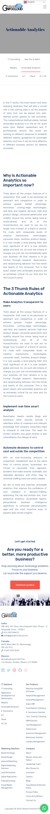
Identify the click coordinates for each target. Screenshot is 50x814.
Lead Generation (8, 772)
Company (30, 748)
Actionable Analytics (30, 68)
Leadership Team (33, 764)
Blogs (28, 781)
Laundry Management (35, 742)
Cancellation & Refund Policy (35, 786)
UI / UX (42, 76)
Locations (30, 772)
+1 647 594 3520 (11, 650)
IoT (23, 76)
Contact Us (31, 800)
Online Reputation (9, 777)
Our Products (32, 684)
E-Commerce (12, 76)
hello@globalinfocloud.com (16, 635)
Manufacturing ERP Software (34, 690)
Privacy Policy (32, 792)
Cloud (32, 76)
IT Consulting (14, 59)
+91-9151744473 (11, 632)
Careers (29, 777)
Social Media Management (7, 786)
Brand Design (6, 757)
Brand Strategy (8, 753)
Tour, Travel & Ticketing (36, 716)
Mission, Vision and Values (34, 758)
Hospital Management (35, 696)
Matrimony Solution (34, 737)
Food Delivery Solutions (36, 708)
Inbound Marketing (9, 761)
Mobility (13, 68)
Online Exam (31, 729)
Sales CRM (30, 704)
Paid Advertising (8, 781)
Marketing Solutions (10, 748)
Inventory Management (36, 733)
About (28, 753)
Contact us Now (25, 585)
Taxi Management (33, 725)
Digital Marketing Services (8, 767)
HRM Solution (31, 721)
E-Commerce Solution (35, 712)
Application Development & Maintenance (8, 696)
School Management (35, 700)
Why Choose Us (32, 768)
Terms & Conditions (34, 796)
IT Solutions (6, 684)
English (29, 2)
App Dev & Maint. (32, 59)
